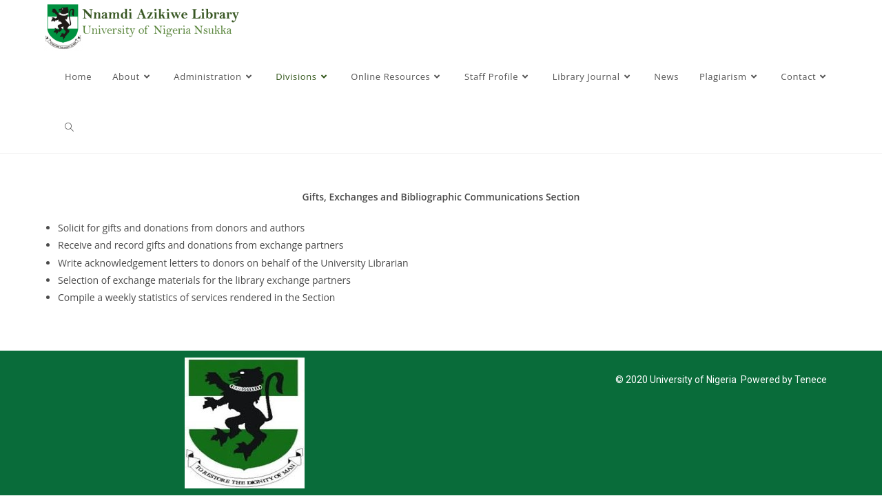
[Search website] (69, 127)
